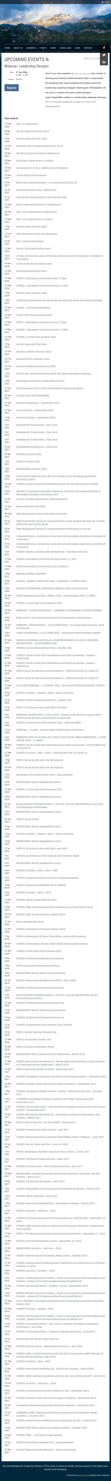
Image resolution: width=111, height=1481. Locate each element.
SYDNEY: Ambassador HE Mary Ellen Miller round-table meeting (52, 943)
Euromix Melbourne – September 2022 (38, 402)
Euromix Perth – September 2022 (35, 410)
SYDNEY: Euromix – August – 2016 (34, 1308)
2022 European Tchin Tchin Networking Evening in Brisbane (49, 388)
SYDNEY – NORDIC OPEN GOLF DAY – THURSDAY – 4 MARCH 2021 (51, 580)
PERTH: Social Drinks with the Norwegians (39, 759)
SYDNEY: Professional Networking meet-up (40, 958)
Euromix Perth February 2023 (33, 358)
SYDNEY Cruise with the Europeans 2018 (38, 950)
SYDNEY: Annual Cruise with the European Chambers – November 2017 (56, 1083)
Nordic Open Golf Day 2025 (31, 226)
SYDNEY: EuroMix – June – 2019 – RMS (37, 870)
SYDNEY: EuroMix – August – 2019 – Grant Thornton (44, 833)
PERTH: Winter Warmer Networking (36, 1031)
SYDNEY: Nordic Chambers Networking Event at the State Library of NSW (57, 483)
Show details (52, 106)
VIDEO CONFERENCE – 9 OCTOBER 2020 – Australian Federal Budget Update (58, 632)
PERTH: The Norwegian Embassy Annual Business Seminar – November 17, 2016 (60, 1233)
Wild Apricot (83, 1475)
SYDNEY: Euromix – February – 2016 (36, 1383)
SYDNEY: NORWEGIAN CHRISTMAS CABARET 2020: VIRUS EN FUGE (52, 588)
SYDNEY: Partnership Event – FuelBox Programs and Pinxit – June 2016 (55, 1331)
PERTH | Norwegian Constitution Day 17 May (41, 278)
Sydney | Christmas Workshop (33, 307)
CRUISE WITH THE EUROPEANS (32, 395)
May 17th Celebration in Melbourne (36, 211)
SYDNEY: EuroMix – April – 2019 (33, 892)
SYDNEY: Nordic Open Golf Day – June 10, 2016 (42, 1144)
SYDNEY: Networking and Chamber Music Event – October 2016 (51, 1255)
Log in (107, 2)
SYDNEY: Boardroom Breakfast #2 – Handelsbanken (45, 1442)
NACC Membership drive (30, 921)
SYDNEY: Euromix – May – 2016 (33, 1361)
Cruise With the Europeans (31, 175)
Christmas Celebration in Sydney (35, 160)
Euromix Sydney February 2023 (33, 351)
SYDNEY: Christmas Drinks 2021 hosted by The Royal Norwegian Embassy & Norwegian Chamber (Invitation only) (58, 493)
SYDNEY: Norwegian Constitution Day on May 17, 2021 (46, 558)
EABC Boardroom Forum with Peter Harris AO (41, 513)
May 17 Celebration (27, 123)
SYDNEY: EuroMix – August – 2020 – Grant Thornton (44, 692)
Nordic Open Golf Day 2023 (31, 344)
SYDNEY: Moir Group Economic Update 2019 (40, 914)
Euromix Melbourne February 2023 (36, 366)
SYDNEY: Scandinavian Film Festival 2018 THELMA (44, 1024)
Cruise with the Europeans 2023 (34, 314)
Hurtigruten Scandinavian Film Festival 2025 (41, 197)
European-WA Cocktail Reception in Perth (39, 145)
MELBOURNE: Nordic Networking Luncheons (41, 972)
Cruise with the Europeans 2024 (34, 263)
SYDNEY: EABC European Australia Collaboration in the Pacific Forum (54, 906)
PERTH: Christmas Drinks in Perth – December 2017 (45, 1069)
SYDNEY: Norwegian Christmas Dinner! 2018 (40, 928)
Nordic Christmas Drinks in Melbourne (38, 153)
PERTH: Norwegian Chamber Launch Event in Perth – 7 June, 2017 (52, 1151)
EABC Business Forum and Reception (36, 233)
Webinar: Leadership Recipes (26, 66)
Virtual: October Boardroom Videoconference (42, 498)
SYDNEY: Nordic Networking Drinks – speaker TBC (44, 647)
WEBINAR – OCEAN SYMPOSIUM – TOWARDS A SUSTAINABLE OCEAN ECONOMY (59, 610)
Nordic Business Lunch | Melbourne (36, 189)
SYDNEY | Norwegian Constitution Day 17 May (42, 285)
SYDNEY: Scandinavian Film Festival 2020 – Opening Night (48, 722)
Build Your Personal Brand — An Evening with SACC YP (46, 182)
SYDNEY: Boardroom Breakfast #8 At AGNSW (41, 884)
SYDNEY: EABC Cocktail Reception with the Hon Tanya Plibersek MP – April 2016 (60, 1375)
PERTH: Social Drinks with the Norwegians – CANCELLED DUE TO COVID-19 (57, 670)
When (12, 72)
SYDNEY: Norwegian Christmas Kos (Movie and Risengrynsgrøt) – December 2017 (61, 1076)
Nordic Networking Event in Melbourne (38, 204)
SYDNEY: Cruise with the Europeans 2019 (39, 789)
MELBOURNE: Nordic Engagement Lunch (38, 781)
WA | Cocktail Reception (30, 241)
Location (10, 79)
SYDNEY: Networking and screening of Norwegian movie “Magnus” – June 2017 (60, 1136)
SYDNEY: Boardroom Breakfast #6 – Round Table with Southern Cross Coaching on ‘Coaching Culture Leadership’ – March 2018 (60, 1063)
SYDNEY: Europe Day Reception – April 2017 (40, 1181)
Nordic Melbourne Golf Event (32, 131)
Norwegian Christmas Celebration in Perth (40, 380)
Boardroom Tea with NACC (31, 506)
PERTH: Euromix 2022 (28, 461)
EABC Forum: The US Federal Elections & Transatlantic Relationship (54, 617)
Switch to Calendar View (95, 58)
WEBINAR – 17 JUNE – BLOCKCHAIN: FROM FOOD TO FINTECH (49, 729)
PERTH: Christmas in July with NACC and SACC (42, 707)
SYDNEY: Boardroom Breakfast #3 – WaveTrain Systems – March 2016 (55, 1368)
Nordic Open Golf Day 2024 (31, 292)
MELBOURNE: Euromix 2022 (31, 468)
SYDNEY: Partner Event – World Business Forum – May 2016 (49, 1346)
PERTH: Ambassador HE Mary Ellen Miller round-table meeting (51, 936)
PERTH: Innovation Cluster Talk (33, 1039)
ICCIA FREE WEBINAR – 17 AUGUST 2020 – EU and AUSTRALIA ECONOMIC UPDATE (60, 685)
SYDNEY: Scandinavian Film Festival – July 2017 (42, 1129)
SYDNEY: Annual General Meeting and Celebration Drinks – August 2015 (56, 1420)
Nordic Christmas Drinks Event (33, 248)
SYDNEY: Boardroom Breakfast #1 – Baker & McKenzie (46, 1449)
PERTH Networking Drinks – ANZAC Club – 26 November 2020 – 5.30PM (55, 595)
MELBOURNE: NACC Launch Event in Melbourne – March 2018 (50, 1053)
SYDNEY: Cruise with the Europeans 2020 (39, 602)
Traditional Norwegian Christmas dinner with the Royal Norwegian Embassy (59, 300)
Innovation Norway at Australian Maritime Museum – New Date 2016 (55, 1405)
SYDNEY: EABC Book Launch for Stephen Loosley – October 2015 (51, 1427)
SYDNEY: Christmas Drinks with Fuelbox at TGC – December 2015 (52, 1390)
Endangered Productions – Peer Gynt (37, 424)
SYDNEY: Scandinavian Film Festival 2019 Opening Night (47, 855)
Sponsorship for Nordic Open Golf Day (37, 1338)
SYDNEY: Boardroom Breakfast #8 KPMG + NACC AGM (46, 980)
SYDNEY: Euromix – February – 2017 (36, 1210)
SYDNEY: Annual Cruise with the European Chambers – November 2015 (56, 1397)
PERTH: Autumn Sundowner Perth (35, 1046)
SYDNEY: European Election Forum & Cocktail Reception (47, 877)
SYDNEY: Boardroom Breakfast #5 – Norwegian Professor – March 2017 (55, 1203)
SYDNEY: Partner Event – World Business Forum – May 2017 (49, 1166)
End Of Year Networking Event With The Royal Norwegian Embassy (53, 373)
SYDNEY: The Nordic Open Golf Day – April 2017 (42, 1158)
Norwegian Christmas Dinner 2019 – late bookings (44, 774)
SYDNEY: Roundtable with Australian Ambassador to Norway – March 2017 (58, 1188)
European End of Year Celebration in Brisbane (42, 167)
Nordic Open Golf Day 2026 (31, 138)
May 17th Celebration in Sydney (34, 219)
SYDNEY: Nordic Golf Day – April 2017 (37, 1195)
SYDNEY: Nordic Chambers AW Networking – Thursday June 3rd (51, 551)
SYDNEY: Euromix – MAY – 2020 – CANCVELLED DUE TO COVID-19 (51, 752)
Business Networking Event (31, 270)
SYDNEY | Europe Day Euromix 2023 (36, 336)
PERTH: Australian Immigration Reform (38, 965)
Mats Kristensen (82, 73)
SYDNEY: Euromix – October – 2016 (35, 1270)
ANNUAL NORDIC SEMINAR (31, 573)
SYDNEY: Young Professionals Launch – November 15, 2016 (48, 1240)
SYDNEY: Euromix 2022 (28, 454)
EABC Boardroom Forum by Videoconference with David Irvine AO (53, 528)
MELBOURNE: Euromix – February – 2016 (38, 1248)
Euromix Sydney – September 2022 (36, 417)
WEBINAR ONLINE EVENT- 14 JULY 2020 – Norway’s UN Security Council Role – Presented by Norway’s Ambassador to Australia (59, 716)
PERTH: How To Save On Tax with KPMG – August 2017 (46, 1122)
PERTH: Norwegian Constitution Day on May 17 (42, 566)
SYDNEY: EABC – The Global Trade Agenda (39, 1434)
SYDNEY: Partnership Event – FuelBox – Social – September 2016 (52, 1285)
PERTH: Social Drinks (27, 819)
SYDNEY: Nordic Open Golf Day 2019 (36, 899)
